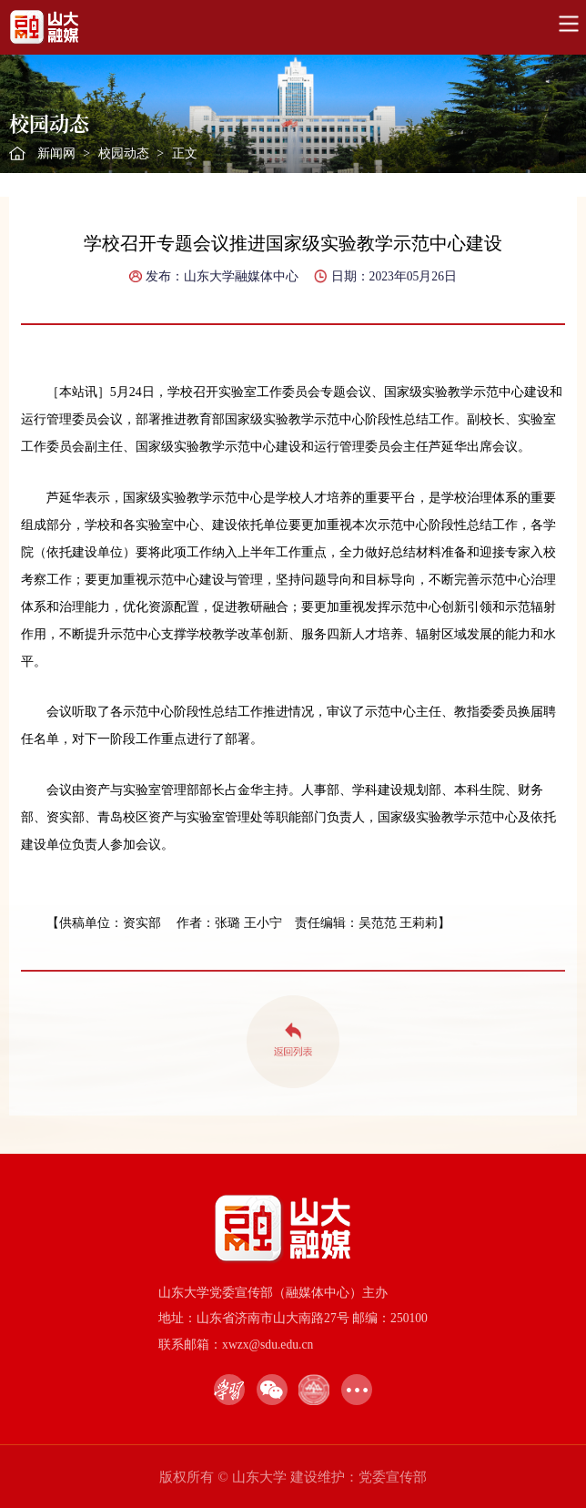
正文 (184, 153)
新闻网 (56, 153)
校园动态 (123, 153)
